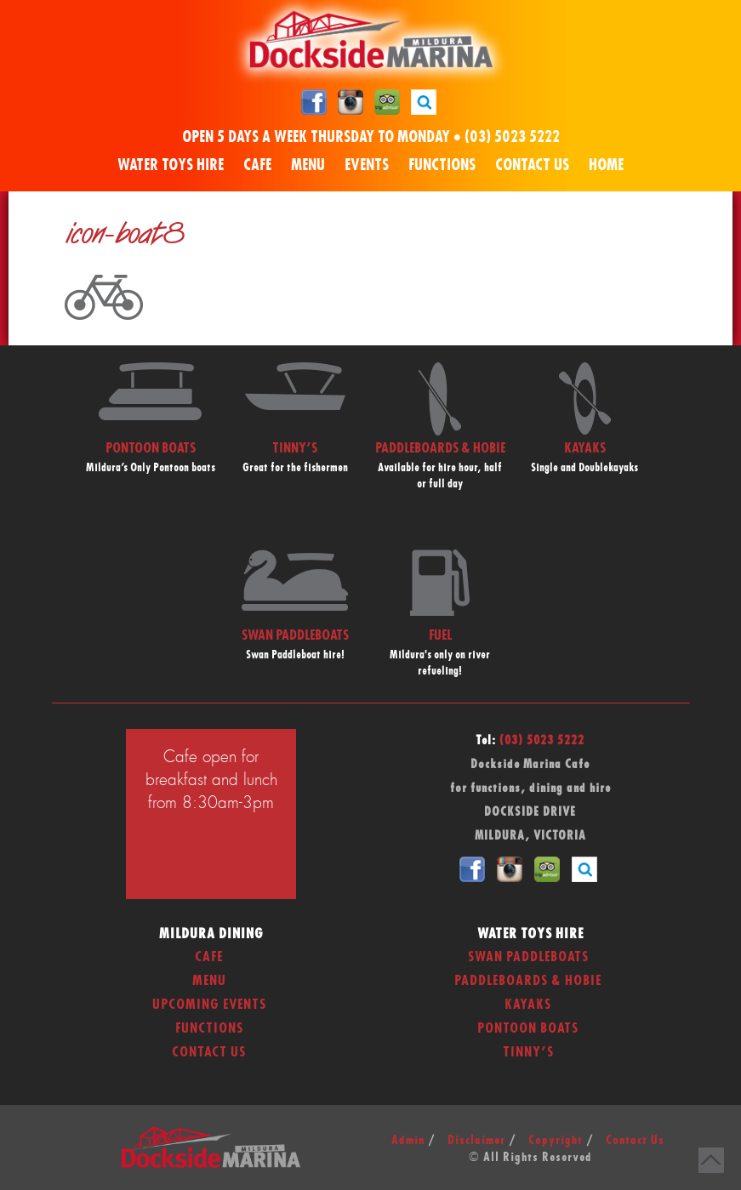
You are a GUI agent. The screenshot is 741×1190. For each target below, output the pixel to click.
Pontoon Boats (528, 1028)
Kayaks (527, 1004)
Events (367, 166)
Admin (408, 1141)
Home (606, 166)
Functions (442, 166)
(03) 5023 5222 (512, 137)
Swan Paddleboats (528, 957)
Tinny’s (528, 1052)
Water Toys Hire (170, 166)
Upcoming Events (209, 1004)
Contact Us (532, 166)
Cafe (257, 166)
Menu (308, 166)
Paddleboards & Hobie (527, 981)
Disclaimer (476, 1141)
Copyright (555, 1141)
